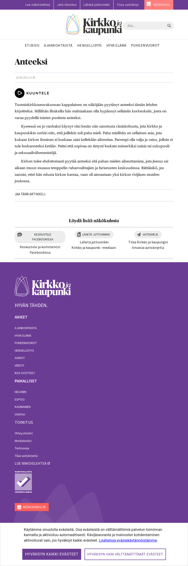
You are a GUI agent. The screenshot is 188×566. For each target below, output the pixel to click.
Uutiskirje (150, 234)
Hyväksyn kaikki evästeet (51, 554)
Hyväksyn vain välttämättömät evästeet (125, 554)
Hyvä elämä (23, 335)
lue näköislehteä (30, 463)
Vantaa (20, 414)
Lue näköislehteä (38, 5)
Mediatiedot (23, 441)
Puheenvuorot (26, 343)
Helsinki (20, 392)
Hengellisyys (24, 350)
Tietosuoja (22, 448)
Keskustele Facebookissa (42, 236)
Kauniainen (23, 407)
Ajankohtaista (26, 328)
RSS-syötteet (25, 373)
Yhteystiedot (24, 433)
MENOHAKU (162, 5)
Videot (19, 365)
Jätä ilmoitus (67, 5)
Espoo (20, 399)
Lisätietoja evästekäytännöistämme (128, 540)
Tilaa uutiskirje (128, 5)
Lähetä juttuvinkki (97, 5)
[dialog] (94, 544)
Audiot (20, 358)
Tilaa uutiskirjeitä (26, 456)
